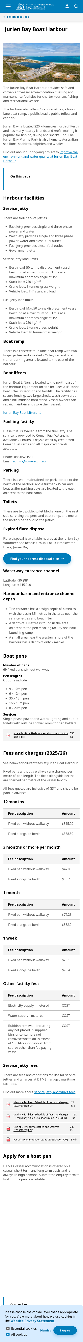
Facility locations (16, 16)
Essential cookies (24, 1328)
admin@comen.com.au (29, 461)
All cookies (19, 1334)
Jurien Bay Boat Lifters (20, 412)
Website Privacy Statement (33, 1321)
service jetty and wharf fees (54, 1092)
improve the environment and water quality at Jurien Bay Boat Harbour (40, 156)
